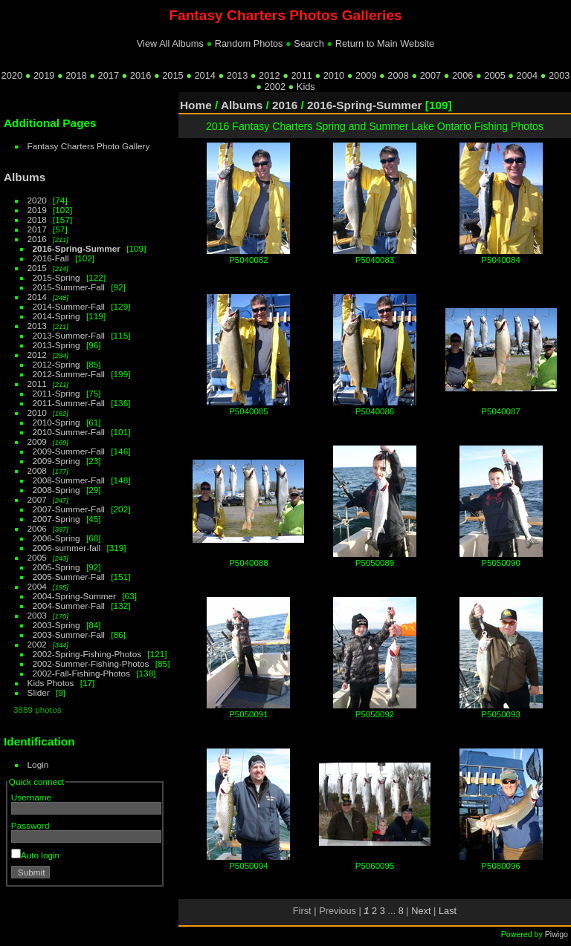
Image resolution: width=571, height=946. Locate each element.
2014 (204, 75)
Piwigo (556, 934)
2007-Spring (56, 518)
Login (38, 764)
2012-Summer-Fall (69, 374)
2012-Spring (56, 364)
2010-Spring (56, 422)
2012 (269, 75)
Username (31, 797)
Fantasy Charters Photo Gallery (89, 146)
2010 (333, 75)
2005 (494, 75)
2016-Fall (51, 258)
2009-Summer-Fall (69, 451)
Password (30, 825)
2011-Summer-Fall (69, 403)
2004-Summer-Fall (69, 605)
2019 (43, 75)
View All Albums (170, 43)
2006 (462, 75)
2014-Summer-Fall (69, 306)
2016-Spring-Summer (76, 248)
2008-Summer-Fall (69, 480)
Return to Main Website (384, 43)
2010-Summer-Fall (69, 432)
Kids (306, 86)
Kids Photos (51, 683)
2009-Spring (56, 461)
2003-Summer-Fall (69, 634)
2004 (527, 75)
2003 (559, 75)
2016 (140, 75)
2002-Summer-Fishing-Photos (91, 663)
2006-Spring (56, 538)
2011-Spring (56, 393)
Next (420, 910)
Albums (24, 177)
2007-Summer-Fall (69, 509)
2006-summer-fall (67, 547)
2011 (301, 75)
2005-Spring (56, 567)
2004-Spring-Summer (74, 596)
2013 (237, 75)
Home (196, 105)
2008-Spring (56, 490)
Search (309, 43)
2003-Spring (56, 625)
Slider (39, 692)
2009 (365, 75)
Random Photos (249, 43)
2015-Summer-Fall (69, 287)
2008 (397, 75)
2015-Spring (56, 277)
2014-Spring (56, 316)
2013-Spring (56, 345)
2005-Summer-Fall (69, 576)
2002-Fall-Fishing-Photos (81, 673)
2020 (11, 75)
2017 (108, 75)
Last (448, 910)
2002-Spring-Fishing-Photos (87, 654)
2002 (275, 86)
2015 (172, 75)
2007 (430, 75)
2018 (75, 75)
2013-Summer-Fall (69, 335)
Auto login (35, 855)
